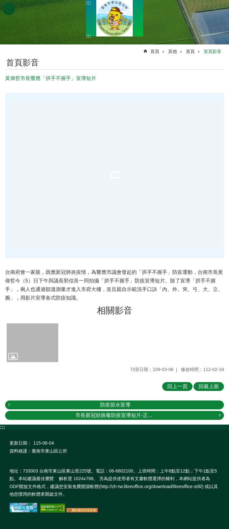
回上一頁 (177, 386)
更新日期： (21, 443)
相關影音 (114, 310)
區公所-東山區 (114, 18)
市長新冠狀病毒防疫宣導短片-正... (113, 415)
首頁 (154, 51)
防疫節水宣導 (115, 404)
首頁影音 (212, 51)
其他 (172, 51)
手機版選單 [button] (9, 9)
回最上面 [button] (209, 386)
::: (88, 2)
